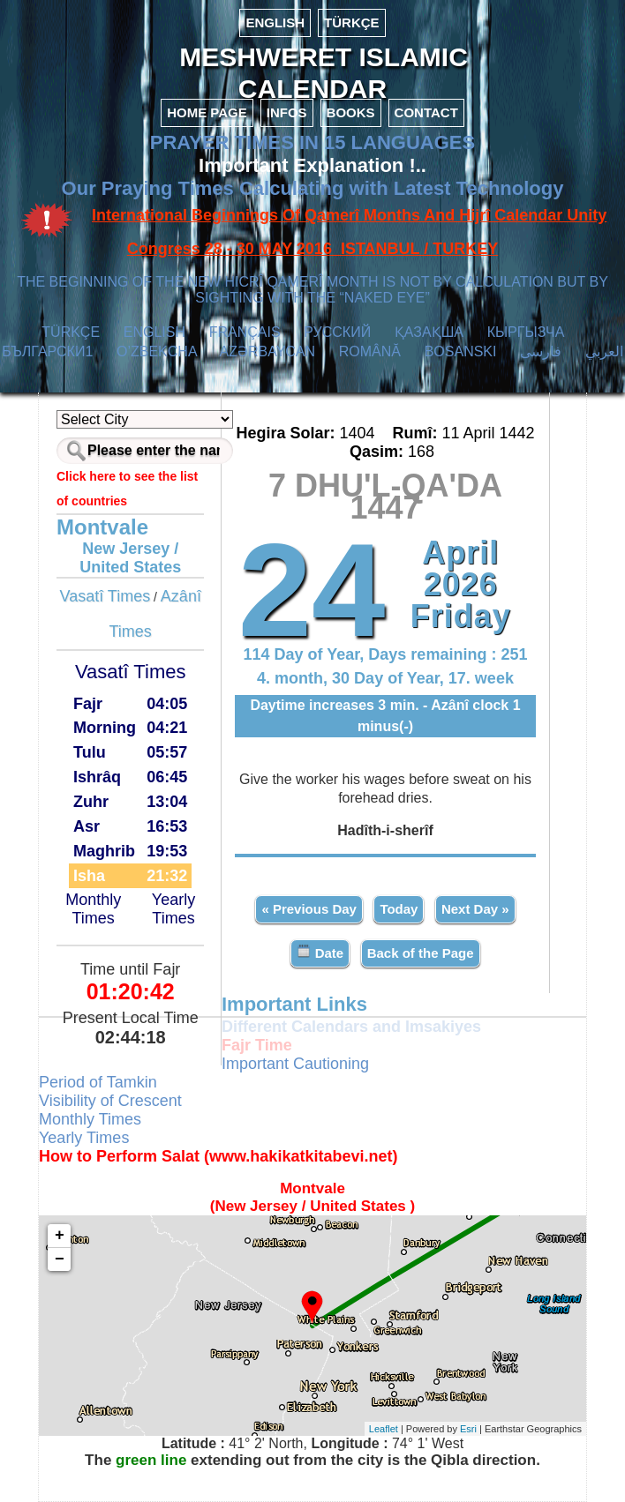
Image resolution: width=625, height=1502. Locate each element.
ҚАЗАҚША (429, 332)
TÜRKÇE (352, 22)
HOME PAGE (207, 112)
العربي (604, 351)
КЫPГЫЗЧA (525, 332)
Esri (468, 1429)
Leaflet (383, 1429)
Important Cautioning (295, 1063)
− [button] (59, 1259)
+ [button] (59, 1235)
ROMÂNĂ (370, 351)
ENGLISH (275, 22)
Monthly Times (93, 909)
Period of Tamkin (98, 1082)
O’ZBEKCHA (157, 351)
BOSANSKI (461, 351)
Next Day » (475, 908)
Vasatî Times (104, 596)
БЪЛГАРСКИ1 (47, 351)
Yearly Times (173, 909)
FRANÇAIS (245, 332)
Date (320, 952)
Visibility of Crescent (110, 1101)
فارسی (540, 351)
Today (399, 908)
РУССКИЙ (337, 332)
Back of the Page (420, 952)
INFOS (287, 112)
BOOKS (351, 112)
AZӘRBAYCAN (267, 351)
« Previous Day (309, 908)
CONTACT (426, 112)
